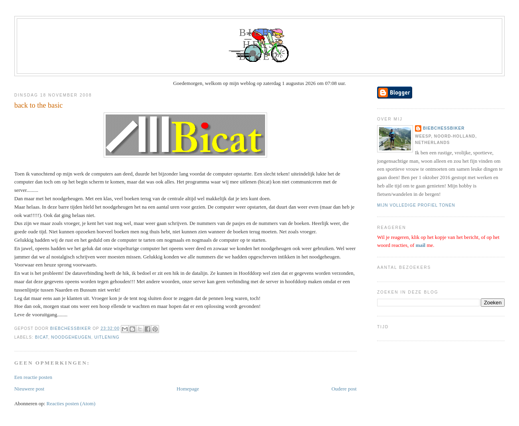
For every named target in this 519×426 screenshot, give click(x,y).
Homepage (188, 389)
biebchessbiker (259, 44)
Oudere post (343, 389)
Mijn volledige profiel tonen (416, 205)
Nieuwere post (29, 389)
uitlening (106, 337)
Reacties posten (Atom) (71, 403)
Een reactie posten (33, 377)
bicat (41, 337)
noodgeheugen (71, 337)
